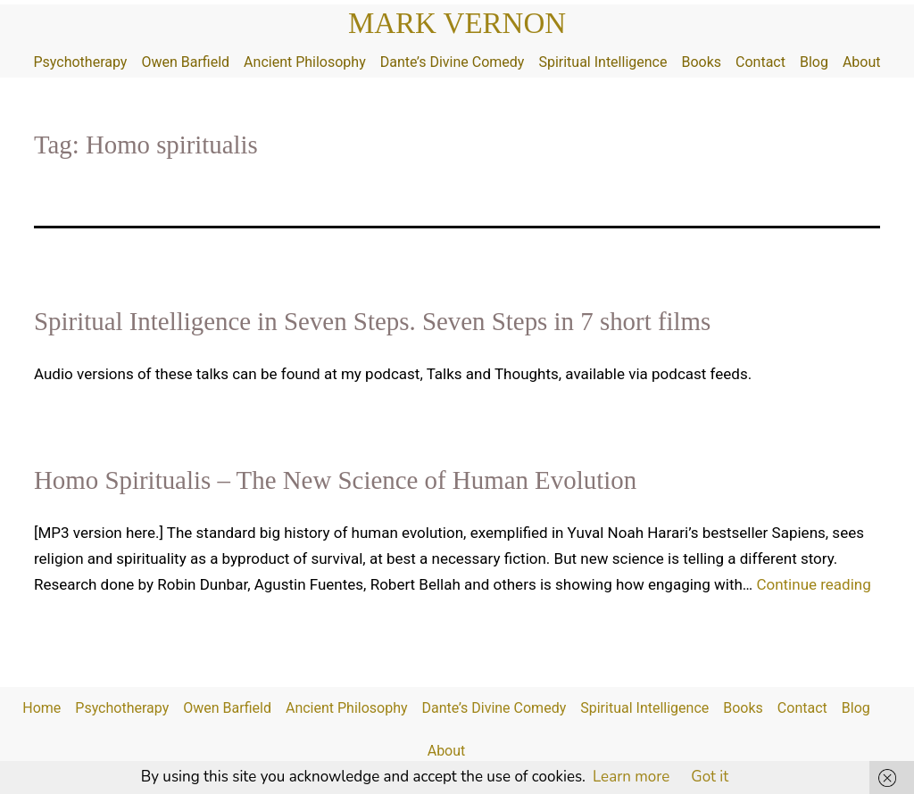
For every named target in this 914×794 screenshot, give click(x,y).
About (862, 62)
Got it (709, 776)
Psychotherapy (80, 62)
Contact (760, 62)
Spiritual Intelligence (602, 62)
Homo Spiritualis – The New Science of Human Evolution (335, 480)
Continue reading (813, 584)
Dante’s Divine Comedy (452, 62)
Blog (814, 62)
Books (701, 62)
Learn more (631, 776)
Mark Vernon (457, 23)
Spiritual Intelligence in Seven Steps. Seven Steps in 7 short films (372, 321)
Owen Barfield (185, 62)
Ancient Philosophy (305, 62)
